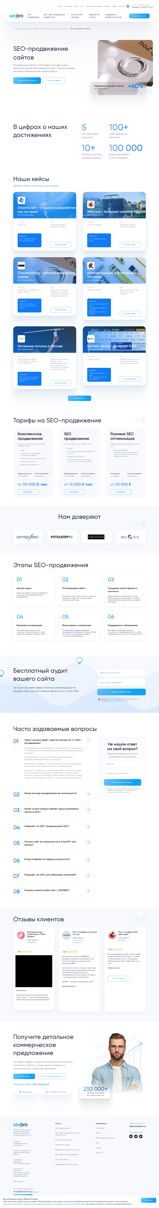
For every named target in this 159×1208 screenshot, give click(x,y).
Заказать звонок (139, 16)
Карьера (107, 6)
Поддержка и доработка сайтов (67, 1148)
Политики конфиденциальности (118, 701)
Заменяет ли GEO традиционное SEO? (46, 826)
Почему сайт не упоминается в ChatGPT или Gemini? (50, 843)
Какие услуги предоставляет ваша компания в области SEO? (51, 810)
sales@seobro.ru (137, 1124)
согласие (115, 789)
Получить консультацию (27, 81)
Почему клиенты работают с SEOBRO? (47, 890)
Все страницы (18, 1180)
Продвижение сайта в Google (66, 1163)
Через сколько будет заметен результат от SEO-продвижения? (53, 741)
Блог (82, 6)
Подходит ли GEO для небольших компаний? (50, 874)
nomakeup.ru (31, 942)
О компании (68, 6)
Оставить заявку (24, 1075)
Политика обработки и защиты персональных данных (21, 1151)
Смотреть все (79, 398)
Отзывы (114, 6)
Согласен (148, 1200)
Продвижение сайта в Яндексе (66, 1153)
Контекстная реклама (63, 1138)
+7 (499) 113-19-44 (146, 7)
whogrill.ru (121, 940)
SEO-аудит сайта (61, 1158)
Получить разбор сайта (121, 692)
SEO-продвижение (62, 1126)
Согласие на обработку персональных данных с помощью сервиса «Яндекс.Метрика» (21, 1170)
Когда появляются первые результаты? (47, 859)
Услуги (61, 6)
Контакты (122, 6)
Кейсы (76, 6)
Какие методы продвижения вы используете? (50, 793)
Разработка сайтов (62, 1143)
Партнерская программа (94, 6)
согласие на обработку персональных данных (22, 1204)
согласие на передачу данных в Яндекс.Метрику (65, 1204)
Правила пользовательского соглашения (20, 1141)
